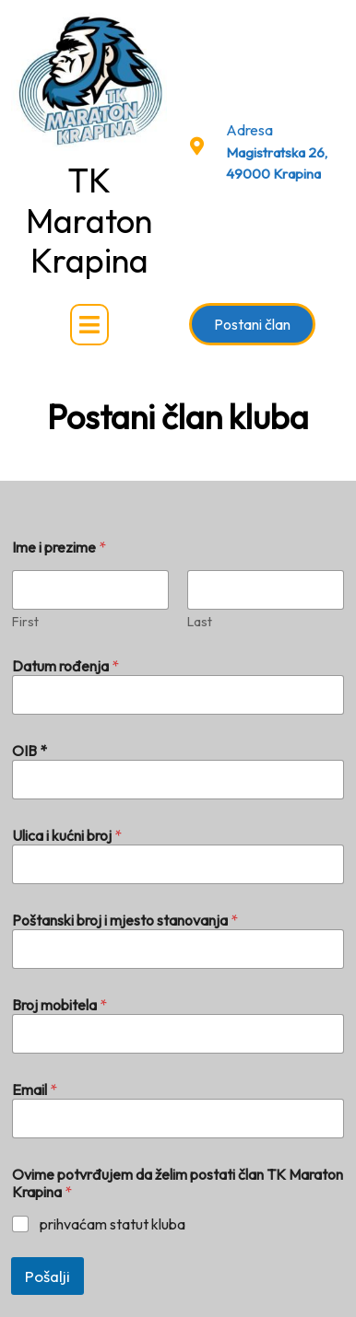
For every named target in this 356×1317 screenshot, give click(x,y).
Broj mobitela (59, 1005)
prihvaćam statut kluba (112, 1224)
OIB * (29, 751)
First (25, 622)
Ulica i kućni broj (67, 836)
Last (199, 622)
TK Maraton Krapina (89, 219)
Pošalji (47, 1276)
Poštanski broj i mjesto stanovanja (125, 920)
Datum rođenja (65, 666)
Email (34, 1090)
